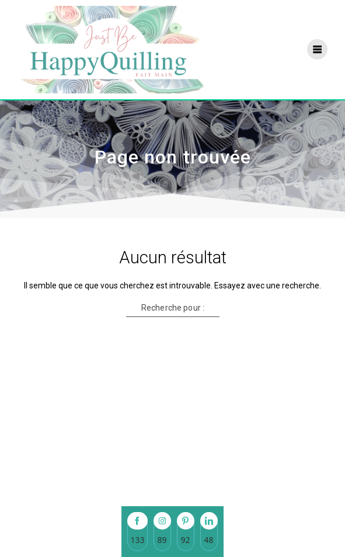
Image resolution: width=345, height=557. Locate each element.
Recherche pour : (172, 307)
